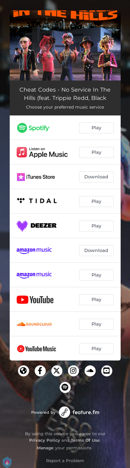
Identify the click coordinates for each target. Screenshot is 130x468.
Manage (45, 447)
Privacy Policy (44, 440)
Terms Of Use (85, 440)
